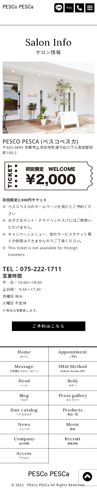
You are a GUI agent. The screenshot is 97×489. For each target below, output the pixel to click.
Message (24, 368)
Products (73, 412)
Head (24, 383)
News (24, 426)
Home (24, 354)
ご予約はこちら (48, 326)
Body (73, 383)
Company (24, 441)
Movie (72, 426)
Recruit (73, 441)
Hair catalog (24, 412)
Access (24, 455)
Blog (24, 397)
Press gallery (73, 397)
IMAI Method (72, 368)
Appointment (72, 354)
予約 (69, 8)
